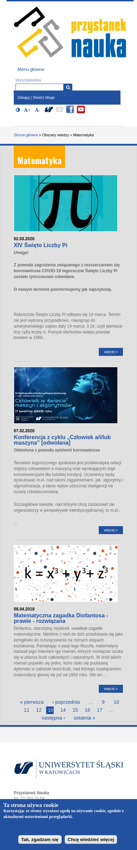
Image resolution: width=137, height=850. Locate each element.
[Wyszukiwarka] (68, 87)
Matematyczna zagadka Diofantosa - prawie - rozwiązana (61, 618)
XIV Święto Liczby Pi (40, 245)
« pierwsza (32, 702)
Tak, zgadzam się (40, 841)
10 (116, 702)
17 (99, 710)
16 (87, 710)
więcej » (111, 352)
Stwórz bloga (44, 97)
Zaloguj (23, 97)
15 (75, 710)
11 (26, 710)
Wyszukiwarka (28, 80)
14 (63, 710)
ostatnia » (84, 718)
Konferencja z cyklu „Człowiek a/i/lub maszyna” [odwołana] (62, 440)
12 (39, 710)
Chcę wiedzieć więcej (91, 841)
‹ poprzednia (66, 702)
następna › (53, 718)
